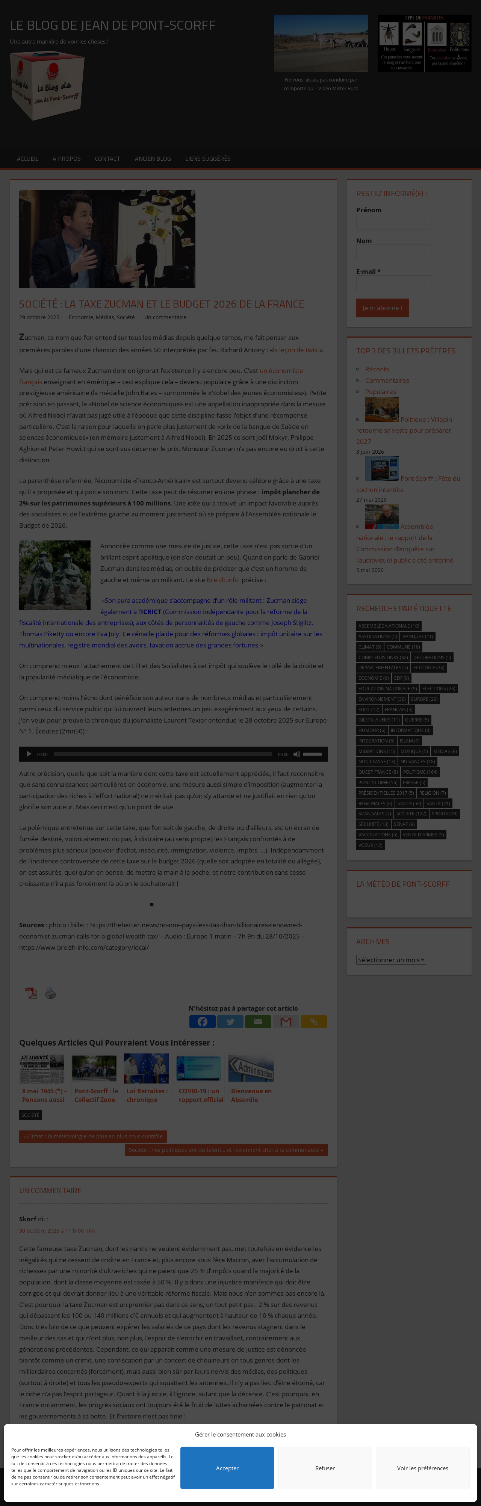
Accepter (227, 1468)
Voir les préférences (422, 1468)
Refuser (325, 1468)
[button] (466, 1434)
